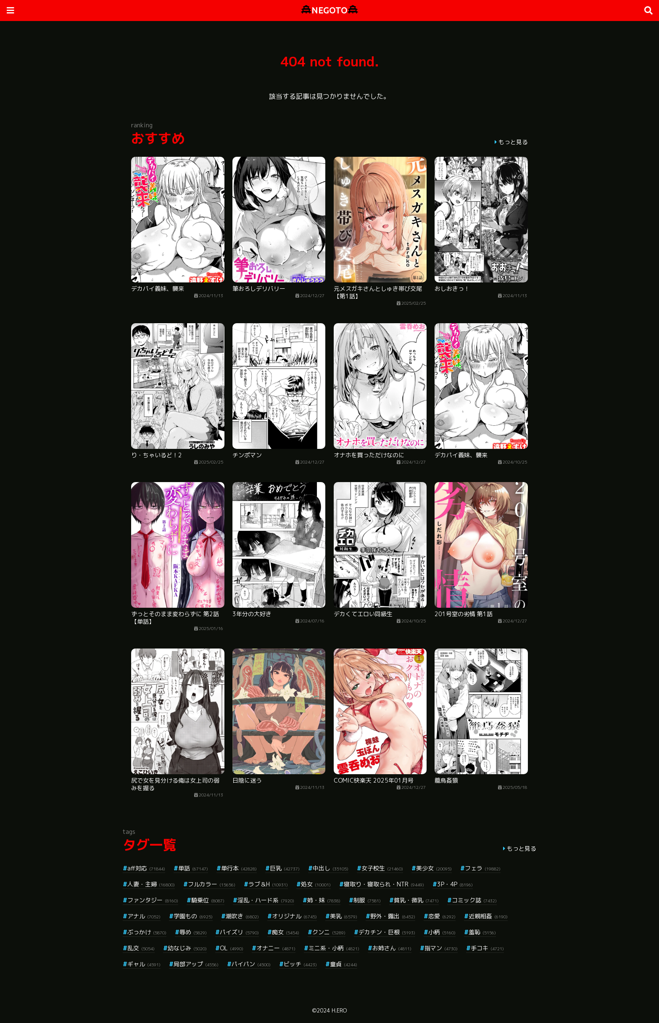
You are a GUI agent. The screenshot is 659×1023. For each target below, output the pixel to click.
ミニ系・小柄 (333, 948)
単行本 (239, 868)
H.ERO (339, 1010)
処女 (316, 884)
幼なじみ (187, 948)
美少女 (434, 868)
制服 (367, 900)
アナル (144, 916)
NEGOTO (329, 10)
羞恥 (482, 932)
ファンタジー (152, 900)
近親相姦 (488, 916)
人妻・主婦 (151, 884)
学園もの (193, 916)
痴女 (285, 932)
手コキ (487, 948)
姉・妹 (323, 900)
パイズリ (239, 932)
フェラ (483, 868)
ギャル (144, 964)
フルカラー (211, 884)
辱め (193, 932)
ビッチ (300, 964)
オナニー (275, 948)
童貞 (343, 964)
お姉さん (391, 948)
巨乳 (285, 868)
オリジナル (294, 916)
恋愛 (442, 916)
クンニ (328, 932)
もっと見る (513, 142)
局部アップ (196, 964)
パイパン (251, 964)
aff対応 (146, 868)
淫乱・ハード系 (265, 900)
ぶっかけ (146, 932)
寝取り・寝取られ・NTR (384, 884)
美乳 (343, 916)
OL (231, 948)
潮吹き (242, 916)
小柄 (442, 932)
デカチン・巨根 (386, 932)
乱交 (141, 948)
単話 (193, 868)
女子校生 (382, 868)
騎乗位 (207, 900)
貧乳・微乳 (416, 900)
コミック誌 (474, 900)
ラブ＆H (268, 884)
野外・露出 (392, 916)
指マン (441, 948)
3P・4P (455, 884)
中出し (330, 868)
